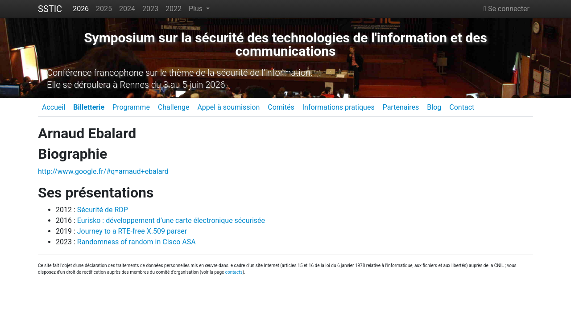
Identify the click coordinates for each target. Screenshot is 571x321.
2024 (127, 8)
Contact (461, 107)
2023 (150, 8)
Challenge (174, 107)
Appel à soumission (228, 107)
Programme (131, 107)
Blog (434, 107)
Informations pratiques (338, 107)
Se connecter (507, 8)
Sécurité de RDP (102, 210)
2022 (174, 8)
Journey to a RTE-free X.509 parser (132, 231)
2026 (81, 8)
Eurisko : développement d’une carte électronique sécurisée (171, 220)
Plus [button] (196, 8)
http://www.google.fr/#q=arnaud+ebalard (103, 171)
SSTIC (50, 9)
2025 (104, 8)
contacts (234, 272)
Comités (281, 107)
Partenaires (401, 107)
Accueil (53, 107)
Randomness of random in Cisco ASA (136, 242)
